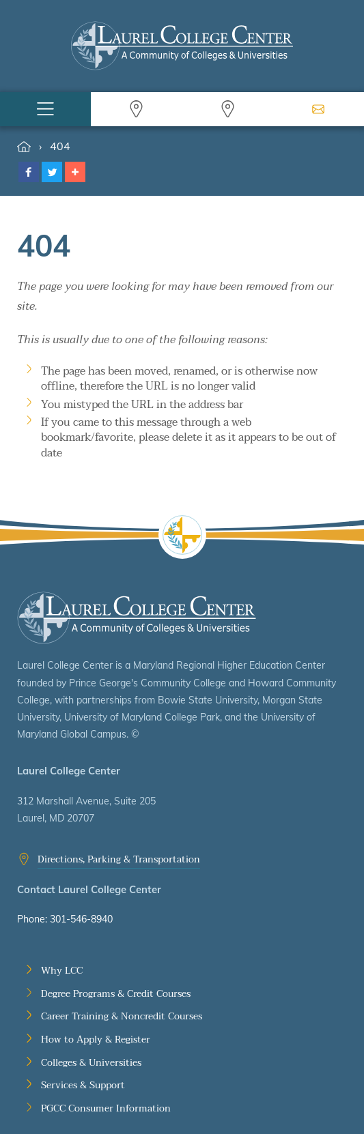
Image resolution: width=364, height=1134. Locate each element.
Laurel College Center (136, 617)
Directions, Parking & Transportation (119, 859)
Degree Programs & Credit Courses (116, 994)
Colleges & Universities (91, 1063)
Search (136, 109)
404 (60, 146)
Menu (45, 109)
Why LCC (62, 971)
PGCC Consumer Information (106, 1109)
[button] (28, 172)
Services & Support (83, 1085)
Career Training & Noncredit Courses (121, 1016)
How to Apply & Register (95, 1040)
